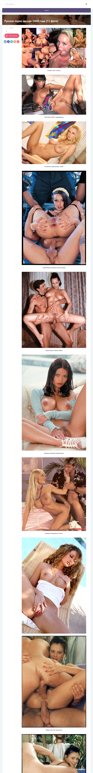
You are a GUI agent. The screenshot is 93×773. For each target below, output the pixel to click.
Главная (46, 10)
